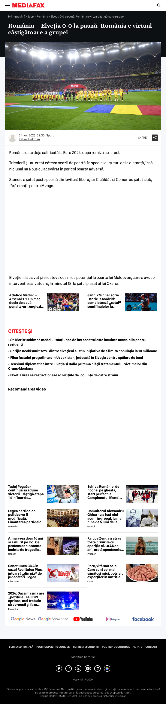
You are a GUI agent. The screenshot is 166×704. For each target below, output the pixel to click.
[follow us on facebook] (143, 619)
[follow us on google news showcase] (53, 619)
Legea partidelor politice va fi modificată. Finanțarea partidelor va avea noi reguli (25, 516)
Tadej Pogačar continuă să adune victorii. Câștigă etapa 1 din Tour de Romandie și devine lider (26, 492)
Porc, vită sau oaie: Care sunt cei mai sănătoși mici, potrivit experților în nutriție (105, 571)
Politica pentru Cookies (53, 646)
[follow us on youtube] (83, 619)
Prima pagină (16, 16)
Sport (30, 16)
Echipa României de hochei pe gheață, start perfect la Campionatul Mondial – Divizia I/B (105, 492)
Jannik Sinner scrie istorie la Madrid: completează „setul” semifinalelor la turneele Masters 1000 (104, 300)
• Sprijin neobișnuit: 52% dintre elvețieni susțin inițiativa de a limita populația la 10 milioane (82, 351)
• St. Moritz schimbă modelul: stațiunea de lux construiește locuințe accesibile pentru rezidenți (77, 342)
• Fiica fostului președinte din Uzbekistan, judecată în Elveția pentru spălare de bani (75, 358)
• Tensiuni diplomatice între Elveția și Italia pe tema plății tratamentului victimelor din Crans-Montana (77, 366)
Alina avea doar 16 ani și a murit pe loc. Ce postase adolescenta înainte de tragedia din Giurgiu (25, 544)
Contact (151, 646)
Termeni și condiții (86, 646)
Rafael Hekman (29, 139)
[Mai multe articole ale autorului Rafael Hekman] (12, 137)
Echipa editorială (21, 646)
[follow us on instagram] (113, 619)
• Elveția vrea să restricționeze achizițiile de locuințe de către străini (63, 375)
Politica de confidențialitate (122, 646)
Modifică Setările (83, 657)
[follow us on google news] (23, 619)
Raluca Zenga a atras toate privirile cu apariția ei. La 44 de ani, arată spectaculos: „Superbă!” (105, 544)
